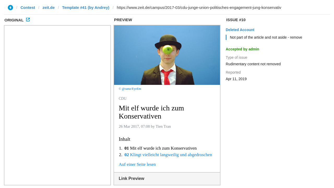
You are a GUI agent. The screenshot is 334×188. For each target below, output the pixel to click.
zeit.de (49, 7)
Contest (28, 7)
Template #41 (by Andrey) (85, 7)
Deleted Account (240, 30)
